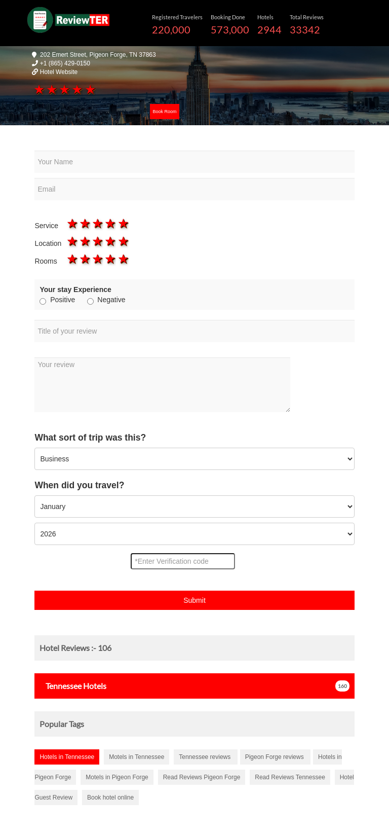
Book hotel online (110, 797)
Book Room (164, 111)
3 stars (64, 89)
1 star (38, 89)
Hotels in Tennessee (67, 756)
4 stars (76, 89)
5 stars (89, 89)
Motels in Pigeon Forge (117, 777)
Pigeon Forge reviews (275, 756)
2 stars (51, 89)
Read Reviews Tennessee (290, 777)
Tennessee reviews (205, 756)
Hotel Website (58, 72)
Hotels (73, 686)
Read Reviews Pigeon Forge (202, 777)
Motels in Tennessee (136, 756)
